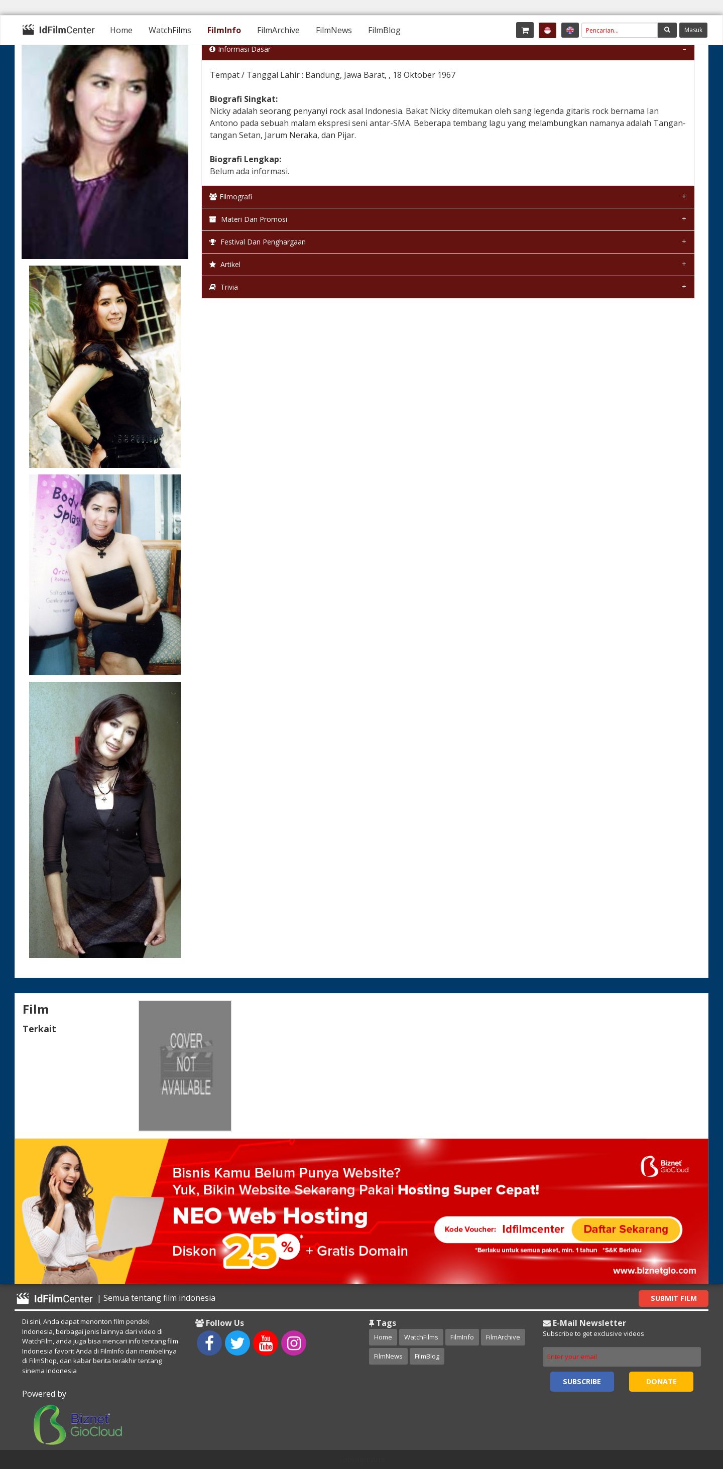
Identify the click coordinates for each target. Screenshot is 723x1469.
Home (121, 30)
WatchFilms (170, 30)
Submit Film (674, 1298)
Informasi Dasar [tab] (240, 49)
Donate (661, 1381)
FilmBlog (384, 30)
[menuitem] (121, 30)
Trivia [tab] (223, 287)
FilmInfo (224, 30)
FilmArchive (278, 30)
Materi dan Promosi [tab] (248, 219)
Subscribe (582, 1381)
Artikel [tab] (224, 264)
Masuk (693, 30)
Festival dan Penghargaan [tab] (257, 242)
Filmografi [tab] (230, 196)
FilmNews (334, 30)
